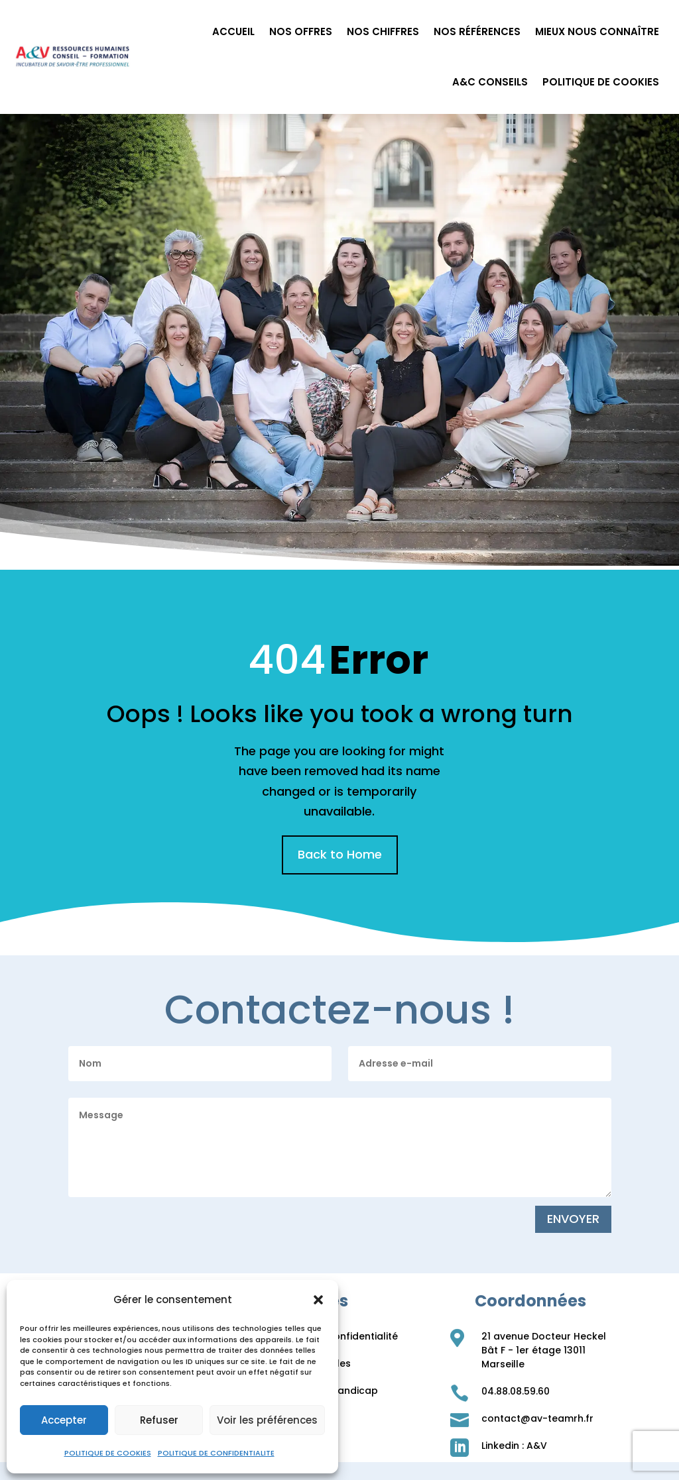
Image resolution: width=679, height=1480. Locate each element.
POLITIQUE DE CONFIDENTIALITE (216, 1453)
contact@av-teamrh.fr (537, 1418)
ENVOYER (573, 1218)
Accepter (64, 1420)
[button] (318, 1299)
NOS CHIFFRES (383, 31)
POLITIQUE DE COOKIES (107, 1453)
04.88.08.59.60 (515, 1391)
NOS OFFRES (300, 31)
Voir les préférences (267, 1420)
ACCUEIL (233, 31)
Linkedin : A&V (514, 1445)
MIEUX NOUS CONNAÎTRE (597, 31)
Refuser (159, 1420)
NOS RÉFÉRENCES (477, 31)
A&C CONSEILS (490, 82)
